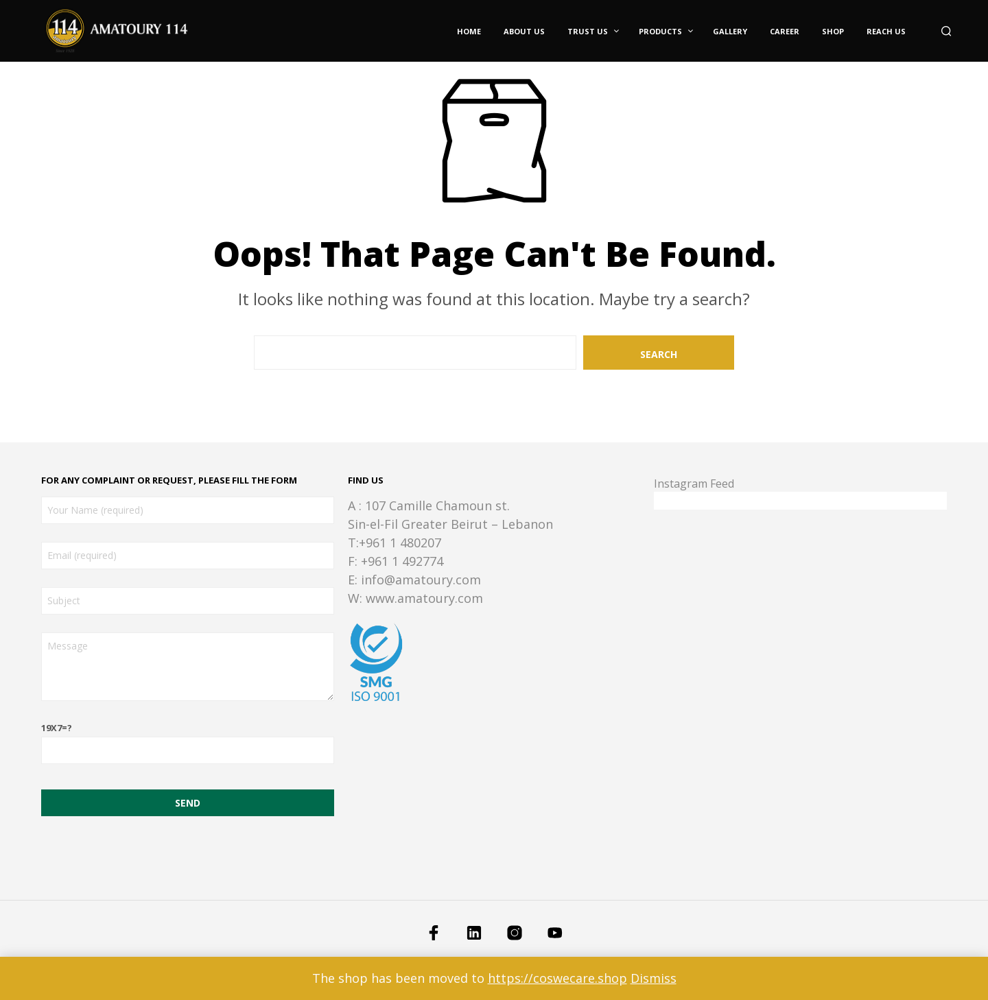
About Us (524, 31)
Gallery (730, 31)
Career (784, 31)
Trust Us (587, 31)
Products (660, 31)
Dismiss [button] (654, 978)
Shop (833, 31)
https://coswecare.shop (557, 978)
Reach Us (886, 31)
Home (469, 31)
